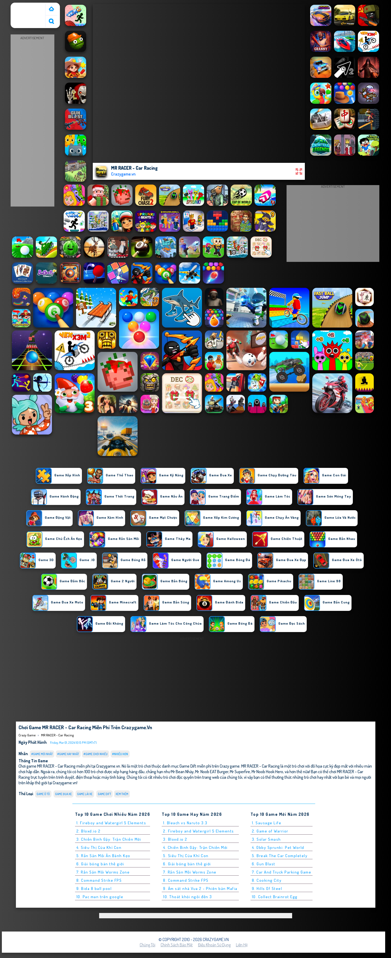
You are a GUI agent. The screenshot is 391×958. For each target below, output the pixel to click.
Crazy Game (23, 6)
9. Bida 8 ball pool (94, 888)
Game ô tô (43, 794)
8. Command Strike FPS (99, 880)
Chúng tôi (147, 944)
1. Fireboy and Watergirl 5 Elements (111, 822)
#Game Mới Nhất (42, 754)
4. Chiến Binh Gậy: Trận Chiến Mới (195, 847)
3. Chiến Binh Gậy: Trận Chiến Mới (108, 839)
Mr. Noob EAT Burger (211, 771)
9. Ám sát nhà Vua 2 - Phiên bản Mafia (200, 888)
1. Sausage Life (267, 822)
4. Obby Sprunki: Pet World (278, 847)
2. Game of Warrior (270, 831)
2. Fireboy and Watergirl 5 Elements (198, 831)
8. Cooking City (267, 880)
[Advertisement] (32, 120)
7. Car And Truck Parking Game (281, 872)
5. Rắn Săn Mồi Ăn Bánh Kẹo (103, 855)
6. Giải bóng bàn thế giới (100, 863)
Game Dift (104, 794)
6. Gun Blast (263, 863)
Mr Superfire (240, 771)
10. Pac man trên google (100, 896)
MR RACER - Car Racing (57, 735)
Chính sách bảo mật (177, 944)
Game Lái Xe (85, 794)
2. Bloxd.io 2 (88, 831)
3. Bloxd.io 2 (175, 839)
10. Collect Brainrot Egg (275, 896)
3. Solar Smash (266, 839)
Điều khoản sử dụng (214, 944)
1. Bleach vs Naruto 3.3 (185, 822)
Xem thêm (122, 794)
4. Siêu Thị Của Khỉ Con (99, 847)
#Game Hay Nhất (68, 754)
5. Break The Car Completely (280, 855)
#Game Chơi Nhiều (96, 754)
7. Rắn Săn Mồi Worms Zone (103, 872)
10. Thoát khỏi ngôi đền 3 (187, 896)
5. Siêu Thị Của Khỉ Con (186, 855)
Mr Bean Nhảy (182, 771)
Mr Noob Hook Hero (267, 771)
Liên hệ (242, 944)
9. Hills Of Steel (267, 888)
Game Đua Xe (63, 794)
